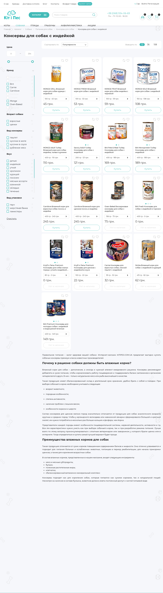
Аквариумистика (71, 25)
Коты (7, 25)
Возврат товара (69, 4)
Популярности (69, 45)
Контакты (55, 4)
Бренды (15, 4)
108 (155, 44)
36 (148, 44)
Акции (92, 25)
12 (142, 44)
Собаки (20, 25)
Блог (45, 4)
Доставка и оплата (31, 4)
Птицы (35, 25)
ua (138, 4)
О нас (6, 4)
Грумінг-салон (85, 4)
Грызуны (49, 25)
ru (135, 4)
